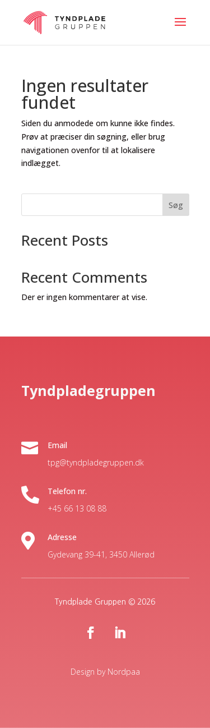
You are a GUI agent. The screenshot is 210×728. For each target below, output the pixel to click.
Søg (176, 205)
